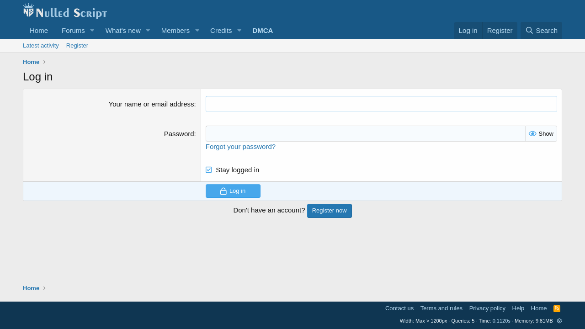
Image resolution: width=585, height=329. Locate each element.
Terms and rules (441, 308)
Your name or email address (151, 104)
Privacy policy (487, 308)
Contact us (399, 308)
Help (518, 308)
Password (179, 134)
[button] (92, 30)
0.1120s (502, 321)
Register (77, 45)
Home (39, 30)
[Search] (541, 30)
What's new (123, 30)
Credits (221, 30)
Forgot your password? (241, 146)
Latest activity (41, 45)
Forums (73, 30)
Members (175, 30)
